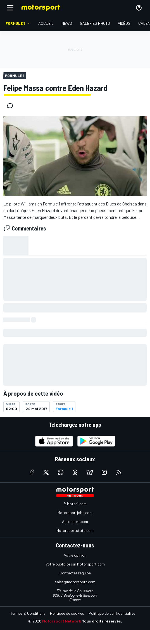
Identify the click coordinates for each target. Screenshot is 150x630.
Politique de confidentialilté (112, 613)
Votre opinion (75, 555)
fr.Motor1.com (75, 503)
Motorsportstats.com (75, 530)
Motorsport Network (61, 621)
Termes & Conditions (28, 613)
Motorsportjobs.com (75, 512)
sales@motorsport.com (75, 581)
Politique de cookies (67, 613)
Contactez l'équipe (75, 573)
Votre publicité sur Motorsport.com (75, 564)
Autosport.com (75, 521)
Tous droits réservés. (102, 621)
